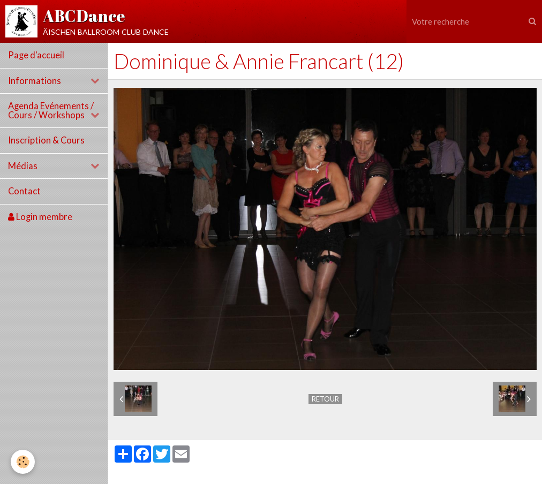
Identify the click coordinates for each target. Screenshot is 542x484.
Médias (22, 166)
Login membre (40, 216)
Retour (325, 399)
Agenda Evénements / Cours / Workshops (51, 110)
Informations (34, 80)
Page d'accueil (36, 55)
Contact (24, 191)
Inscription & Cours (46, 140)
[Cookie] (23, 462)
